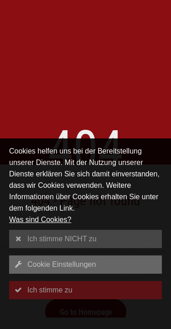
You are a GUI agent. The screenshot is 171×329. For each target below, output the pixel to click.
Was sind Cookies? (40, 219)
